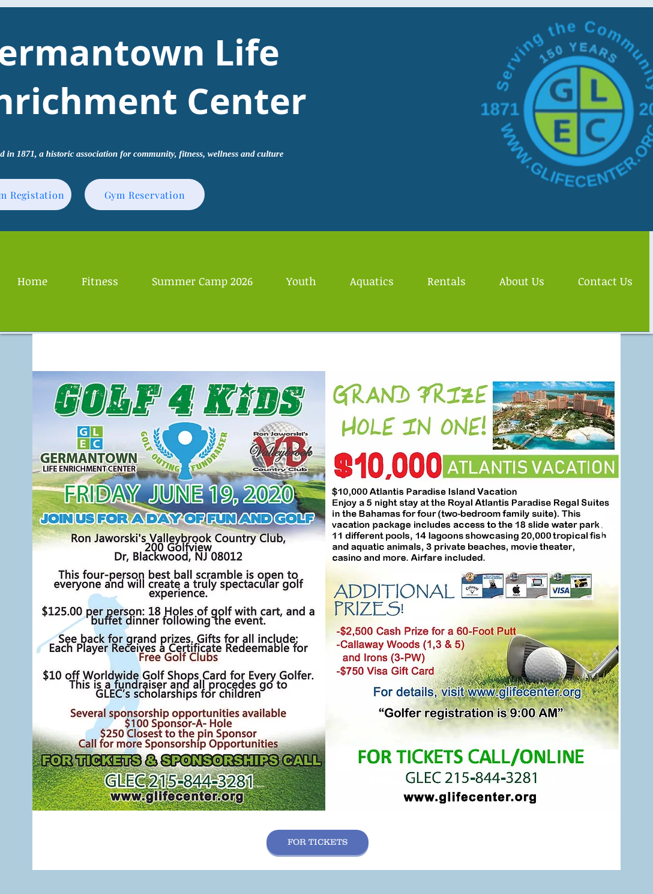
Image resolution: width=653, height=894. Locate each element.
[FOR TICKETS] (317, 842)
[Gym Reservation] (145, 194)
